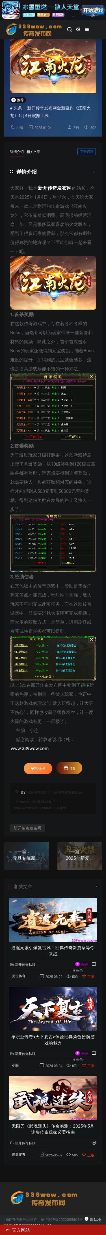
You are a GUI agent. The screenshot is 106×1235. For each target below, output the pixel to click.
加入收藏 (38, 768)
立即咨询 (87, 152)
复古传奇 (18, 976)
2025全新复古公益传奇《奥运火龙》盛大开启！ (80, 858)
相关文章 (33, 152)
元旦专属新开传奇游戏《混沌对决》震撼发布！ (26, 858)
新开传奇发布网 (27, 828)
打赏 (69, 767)
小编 (19, 128)
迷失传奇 (18, 1154)
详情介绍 (17, 152)
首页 (24, 792)
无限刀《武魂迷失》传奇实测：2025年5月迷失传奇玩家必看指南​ (53, 1129)
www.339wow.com (30, 748)
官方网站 (17, 1230)
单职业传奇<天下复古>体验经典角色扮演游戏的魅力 (53, 1040)
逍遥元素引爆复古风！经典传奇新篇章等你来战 (53, 951)
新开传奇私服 (37, 792)
